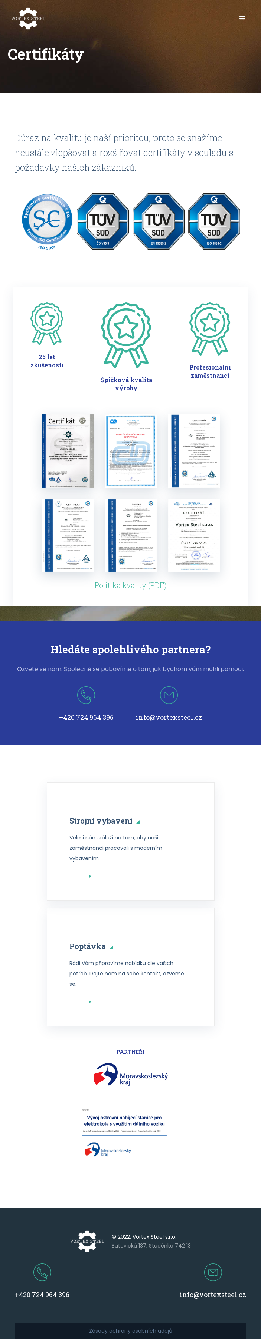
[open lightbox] (68, 451)
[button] (242, 18)
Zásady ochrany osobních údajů (130, 1331)
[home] (26, 18)
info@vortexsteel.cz (169, 717)
